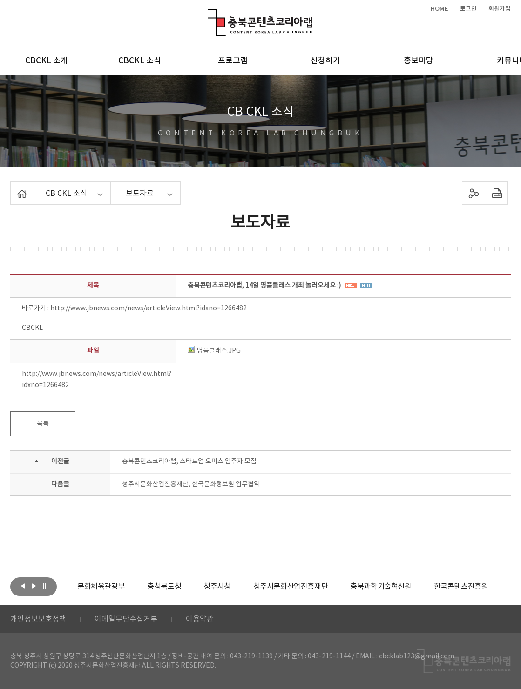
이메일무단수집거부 (126, 619)
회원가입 (499, 9)
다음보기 (33, 585)
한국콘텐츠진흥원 (461, 586)
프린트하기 (496, 193)
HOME (439, 9)
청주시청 (216, 586)
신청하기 (325, 61)
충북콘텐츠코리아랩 (210, 14)
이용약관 (200, 619)
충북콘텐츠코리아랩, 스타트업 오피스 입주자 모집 (189, 461)
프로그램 (233, 61)
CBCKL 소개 (46, 61)
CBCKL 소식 (139, 61)
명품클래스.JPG (214, 351)
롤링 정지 (44, 585)
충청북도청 (164, 586)
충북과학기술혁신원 (380, 586)
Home (13, 187)
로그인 (468, 9)
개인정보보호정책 (38, 619)
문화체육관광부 (101, 586)
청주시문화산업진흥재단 (290, 586)
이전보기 (22, 585)
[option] (101, 586)
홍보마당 (418, 61)
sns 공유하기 (474, 193)
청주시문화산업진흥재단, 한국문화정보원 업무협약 (191, 484)
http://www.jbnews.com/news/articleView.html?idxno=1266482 (148, 308)
